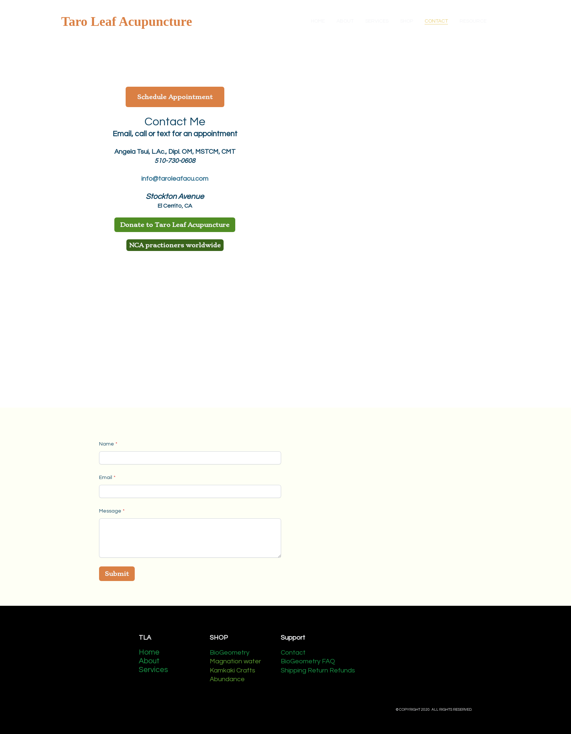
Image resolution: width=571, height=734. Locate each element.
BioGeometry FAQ (308, 661)
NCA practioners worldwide (175, 245)
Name (106, 444)
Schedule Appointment (175, 97)
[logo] (126, 21)
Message (110, 511)
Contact (293, 652)
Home (149, 652)
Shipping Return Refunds (318, 670)
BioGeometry (229, 652)
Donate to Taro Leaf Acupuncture (174, 224)
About (150, 661)
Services (153, 670)
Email (105, 477)
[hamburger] (200, 21)
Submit (117, 573)
